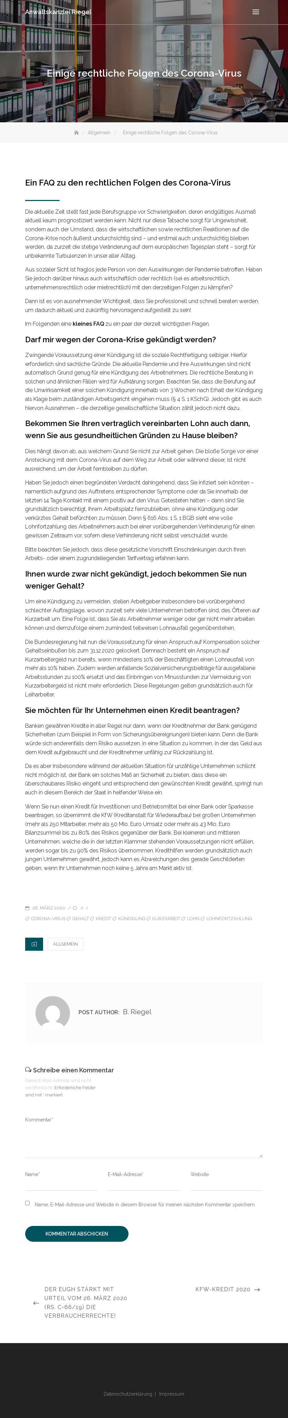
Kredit (103, 918)
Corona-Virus (48, 918)
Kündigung (131, 918)
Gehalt (80, 918)
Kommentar (39, 1120)
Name (32, 1174)
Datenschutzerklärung (128, 1394)
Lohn (193, 918)
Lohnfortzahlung (229, 918)
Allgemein (65, 944)
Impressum (171, 1394)
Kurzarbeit (166, 918)
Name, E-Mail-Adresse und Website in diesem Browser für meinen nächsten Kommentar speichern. (145, 1204)
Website (200, 1174)
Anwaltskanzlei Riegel (58, 11)
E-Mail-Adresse (126, 1174)
